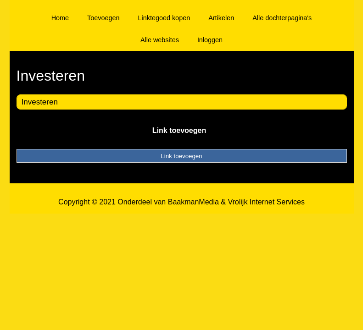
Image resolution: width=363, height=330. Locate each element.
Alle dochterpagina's (282, 18)
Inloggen (210, 40)
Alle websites (159, 40)
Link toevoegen (179, 130)
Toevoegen (103, 18)
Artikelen (221, 18)
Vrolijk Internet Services (266, 202)
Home (60, 18)
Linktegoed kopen (164, 18)
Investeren (40, 102)
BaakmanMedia (193, 202)
